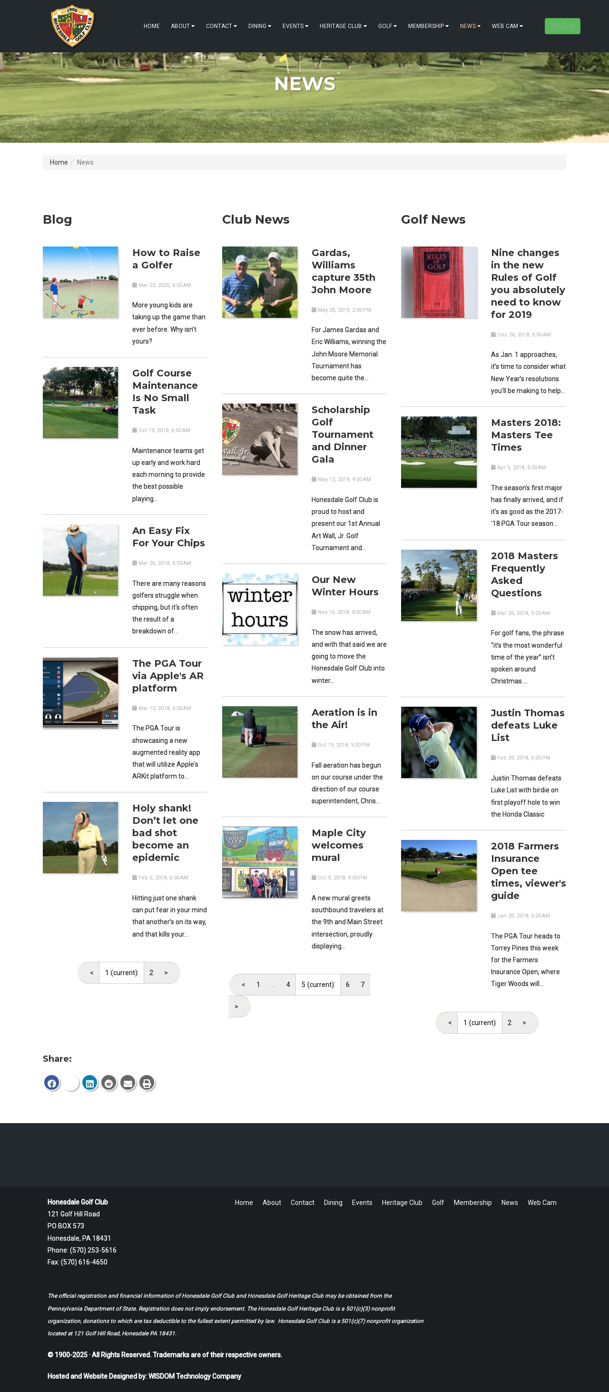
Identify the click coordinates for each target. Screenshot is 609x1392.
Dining (260, 26)
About (183, 26)
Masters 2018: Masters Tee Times (526, 435)
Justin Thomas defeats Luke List (528, 725)
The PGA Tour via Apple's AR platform (168, 676)
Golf (387, 26)
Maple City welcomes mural (339, 845)
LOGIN (562, 26)
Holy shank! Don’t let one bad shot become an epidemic (165, 832)
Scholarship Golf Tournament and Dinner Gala (342, 434)
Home (152, 26)
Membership (428, 26)
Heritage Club (343, 26)
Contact (221, 26)
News (470, 26)
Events (296, 26)
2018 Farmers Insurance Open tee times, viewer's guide (528, 870)
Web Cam (507, 26)
